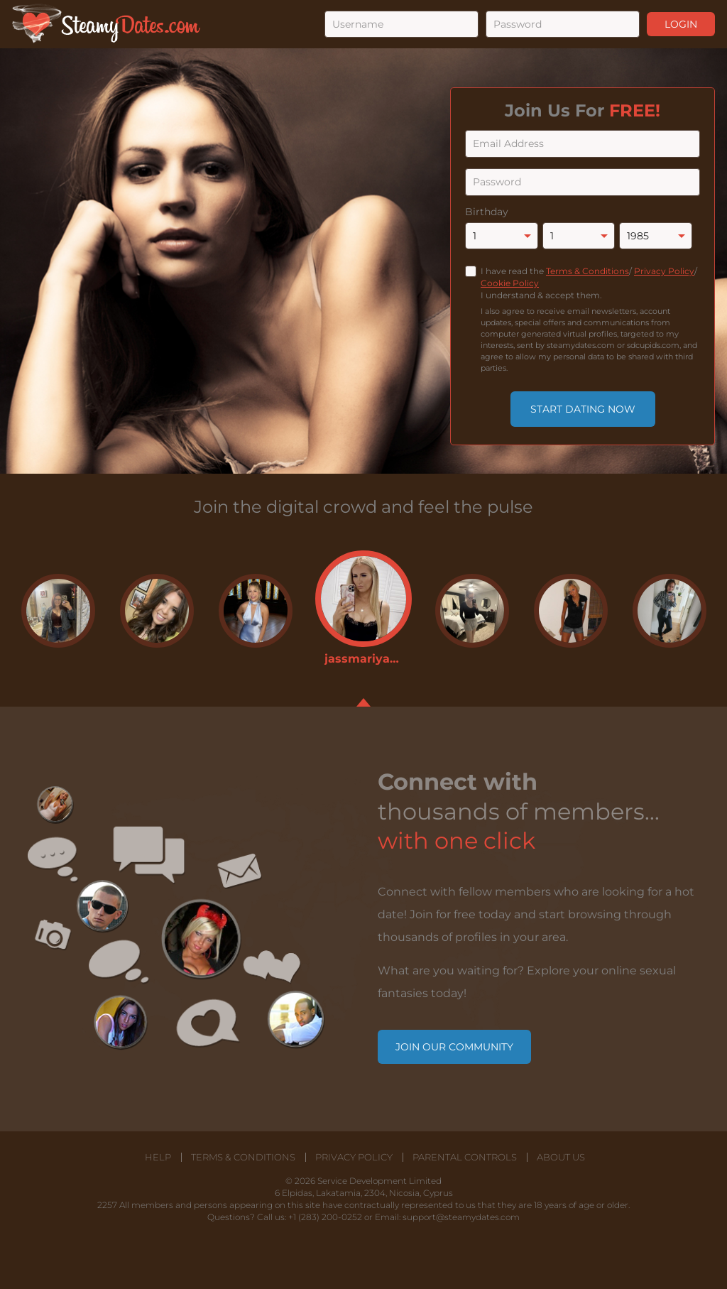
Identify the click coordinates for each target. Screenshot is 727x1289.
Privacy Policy (664, 271)
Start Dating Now (582, 409)
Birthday (486, 212)
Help (158, 1157)
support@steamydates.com (461, 1217)
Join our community (454, 1046)
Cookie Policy (510, 283)
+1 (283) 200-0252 (325, 1217)
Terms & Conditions (587, 271)
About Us (561, 1157)
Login (681, 24)
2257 (107, 1205)
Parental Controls (464, 1157)
